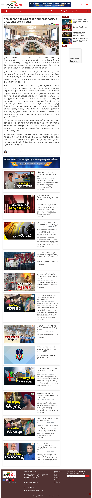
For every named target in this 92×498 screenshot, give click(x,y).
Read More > (40, 189)
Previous (87, 11)
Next (90, 11)
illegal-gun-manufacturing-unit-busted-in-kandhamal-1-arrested (47, 262)
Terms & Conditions (13, 482)
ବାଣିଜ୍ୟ (52, 11)
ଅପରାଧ (47, 11)
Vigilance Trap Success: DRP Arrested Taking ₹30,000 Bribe (47, 356)
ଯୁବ (82, 11)
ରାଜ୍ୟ (10, 11)
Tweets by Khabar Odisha (68, 14)
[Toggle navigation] (89, 4)
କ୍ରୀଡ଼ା (33, 11)
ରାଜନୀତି (28, 11)
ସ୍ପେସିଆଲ (66, 11)
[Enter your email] (76, 476)
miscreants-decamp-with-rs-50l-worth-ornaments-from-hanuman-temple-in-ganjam (47, 284)
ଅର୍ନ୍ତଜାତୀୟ (22, 11)
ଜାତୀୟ (15, 11)
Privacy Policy (5, 482)
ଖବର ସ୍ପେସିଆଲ (75, 11)
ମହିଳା (86, 11)
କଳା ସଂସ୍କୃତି (59, 11)
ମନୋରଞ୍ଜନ (40, 11)
